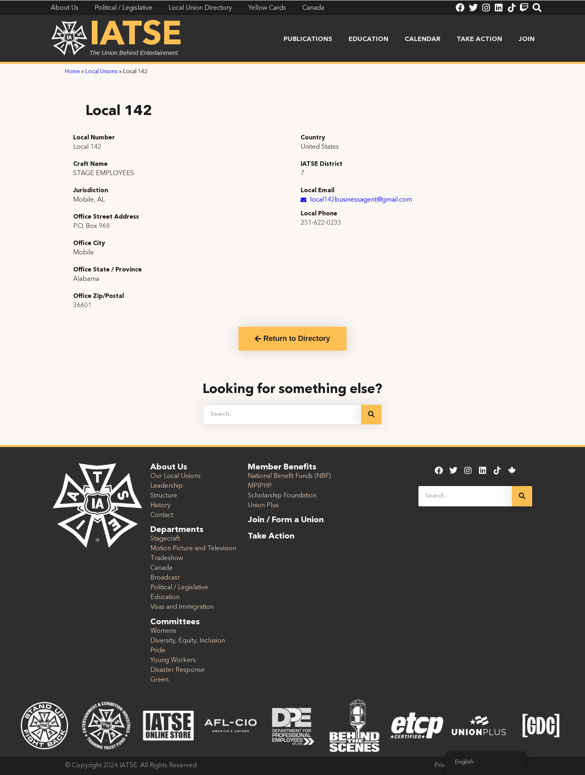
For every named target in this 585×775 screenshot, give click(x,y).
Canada (161, 568)
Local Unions (101, 71)
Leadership (166, 486)
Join (526, 39)
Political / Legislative (179, 587)
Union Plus (263, 505)
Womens (163, 631)
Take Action (479, 39)
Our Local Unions (175, 476)
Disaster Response (177, 670)
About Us (168, 467)
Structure (163, 496)
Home (72, 71)
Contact (161, 515)
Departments (177, 530)
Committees (175, 622)
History (160, 505)
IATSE (135, 35)
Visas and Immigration (182, 607)
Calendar (422, 39)
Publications (308, 39)
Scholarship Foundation (282, 496)
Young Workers (173, 660)
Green (159, 680)
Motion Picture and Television (193, 548)
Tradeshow (166, 558)
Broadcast (165, 578)
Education (368, 39)
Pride (157, 650)
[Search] (371, 414)
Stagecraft (165, 539)
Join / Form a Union (286, 520)
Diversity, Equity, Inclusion (187, 641)
